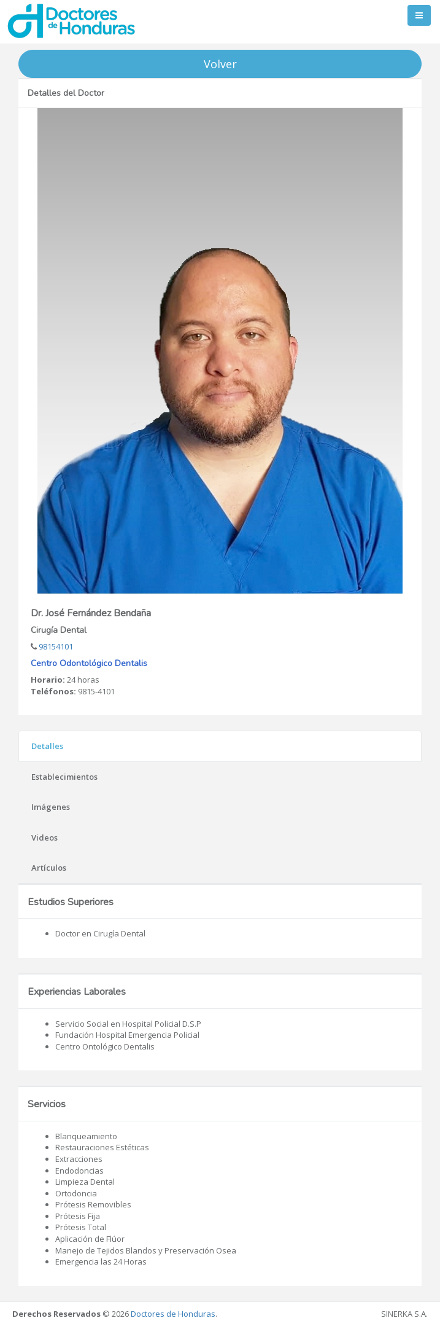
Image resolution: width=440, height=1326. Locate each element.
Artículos (48, 867)
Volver (220, 64)
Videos (44, 837)
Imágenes (50, 806)
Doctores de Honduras (173, 1313)
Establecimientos (64, 776)
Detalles (47, 745)
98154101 (55, 646)
